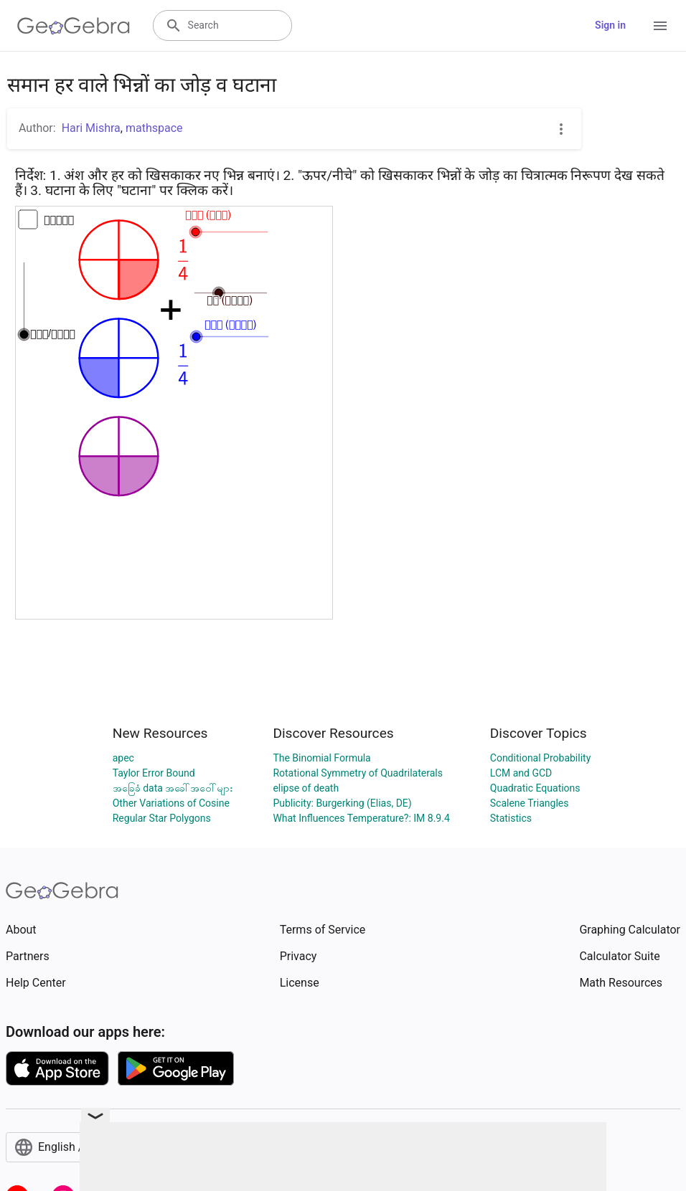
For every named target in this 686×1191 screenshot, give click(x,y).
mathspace (154, 128)
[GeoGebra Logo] (73, 25)
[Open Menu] (660, 25)
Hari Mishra (91, 128)
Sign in (610, 25)
